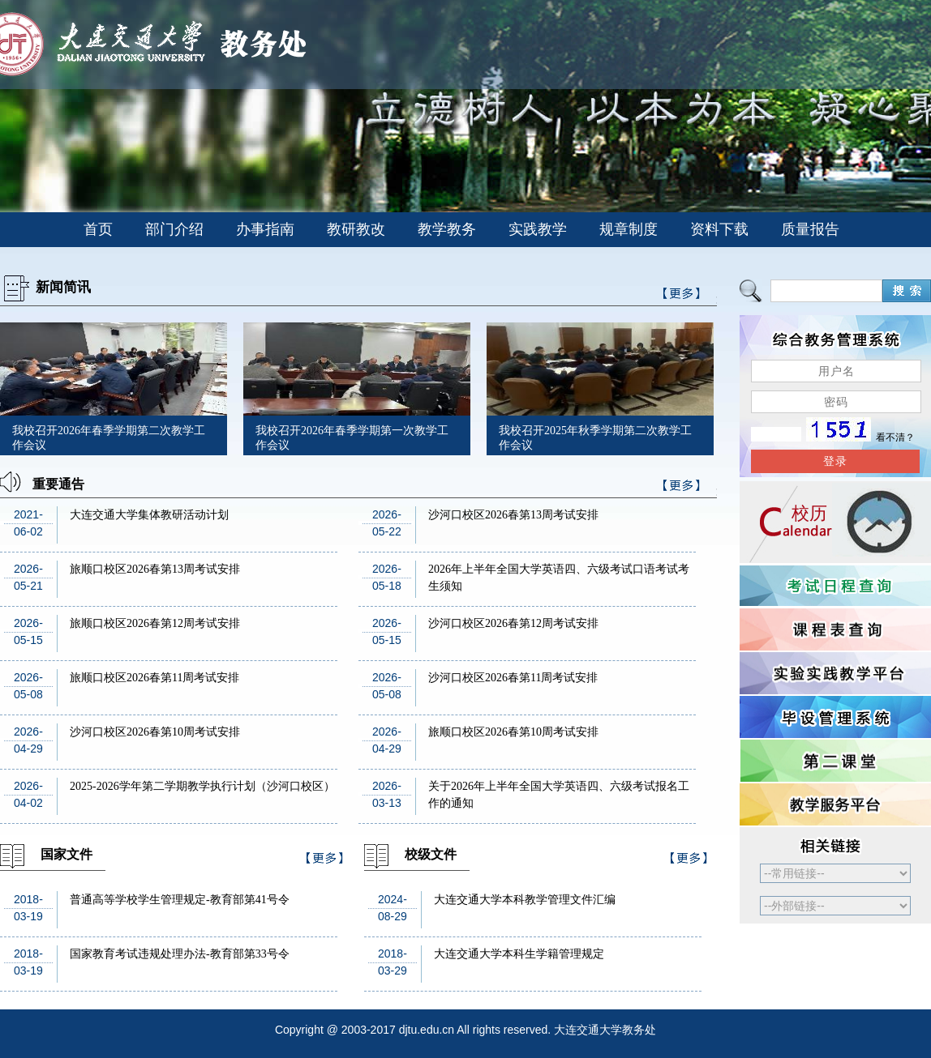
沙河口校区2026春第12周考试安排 (513, 623)
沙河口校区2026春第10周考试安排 (155, 732)
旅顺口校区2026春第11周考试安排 (154, 678)
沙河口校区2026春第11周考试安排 (513, 678)
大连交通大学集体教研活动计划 (149, 515)
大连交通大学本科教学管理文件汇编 (525, 900)
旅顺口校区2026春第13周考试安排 (155, 569)
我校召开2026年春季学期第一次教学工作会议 (351, 437)
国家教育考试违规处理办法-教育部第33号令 (180, 954)
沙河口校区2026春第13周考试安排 (513, 515)
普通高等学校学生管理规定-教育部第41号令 (180, 900)
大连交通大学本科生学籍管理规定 (519, 954)
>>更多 (682, 488)
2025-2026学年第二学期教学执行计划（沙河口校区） (202, 786)
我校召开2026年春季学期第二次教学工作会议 (108, 437)
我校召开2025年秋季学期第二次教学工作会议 (595, 437)
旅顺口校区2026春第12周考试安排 (155, 623)
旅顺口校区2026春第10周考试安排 (513, 732)
